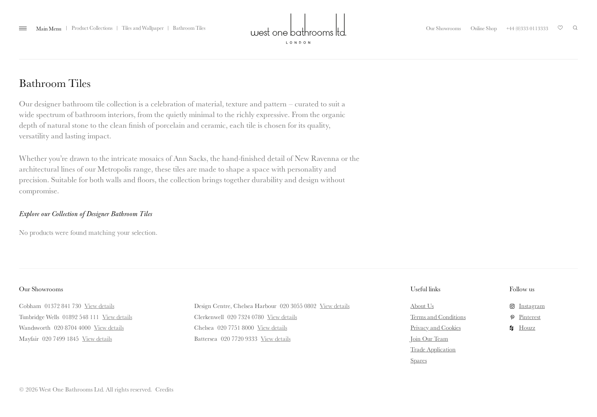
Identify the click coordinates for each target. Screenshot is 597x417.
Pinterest (530, 317)
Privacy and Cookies (435, 327)
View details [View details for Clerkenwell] (282, 317)
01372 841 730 (63, 306)
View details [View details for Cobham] (99, 306)
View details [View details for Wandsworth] (109, 327)
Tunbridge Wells (39, 317)
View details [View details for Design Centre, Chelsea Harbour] (335, 306)
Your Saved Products (560, 29)
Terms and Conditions (438, 317)
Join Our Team (429, 338)
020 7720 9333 (239, 338)
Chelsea (204, 327)
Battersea (205, 338)
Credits (164, 389)
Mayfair (29, 338)
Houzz (527, 327)
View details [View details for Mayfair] (97, 338)
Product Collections (92, 28)
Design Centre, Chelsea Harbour (235, 306)
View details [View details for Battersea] (276, 338)
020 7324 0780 (245, 317)
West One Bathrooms (298, 28)
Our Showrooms (443, 28)
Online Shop (484, 28)
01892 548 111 (80, 317)
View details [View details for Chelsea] (272, 327)
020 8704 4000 (72, 327)
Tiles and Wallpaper (143, 28)
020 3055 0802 (298, 306)
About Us (422, 306)
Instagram (532, 306)
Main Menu (48, 28)
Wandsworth (35, 327)
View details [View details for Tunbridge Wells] (117, 317)
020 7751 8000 (235, 327)
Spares (418, 360)
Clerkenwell (209, 317)
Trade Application (433, 349)
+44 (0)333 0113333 (527, 28)
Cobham (30, 306)
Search (575, 27)
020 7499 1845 (60, 338)
